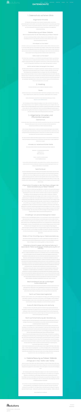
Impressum (72, 404)
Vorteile (46, 2)
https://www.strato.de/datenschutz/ (40, 99)
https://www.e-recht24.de (42, 392)
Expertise (58, 2)
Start (41, 2)
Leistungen (52, 2)
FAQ (67, 2)
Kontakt (71, 2)
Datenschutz (71, 406)
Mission (63, 2)
